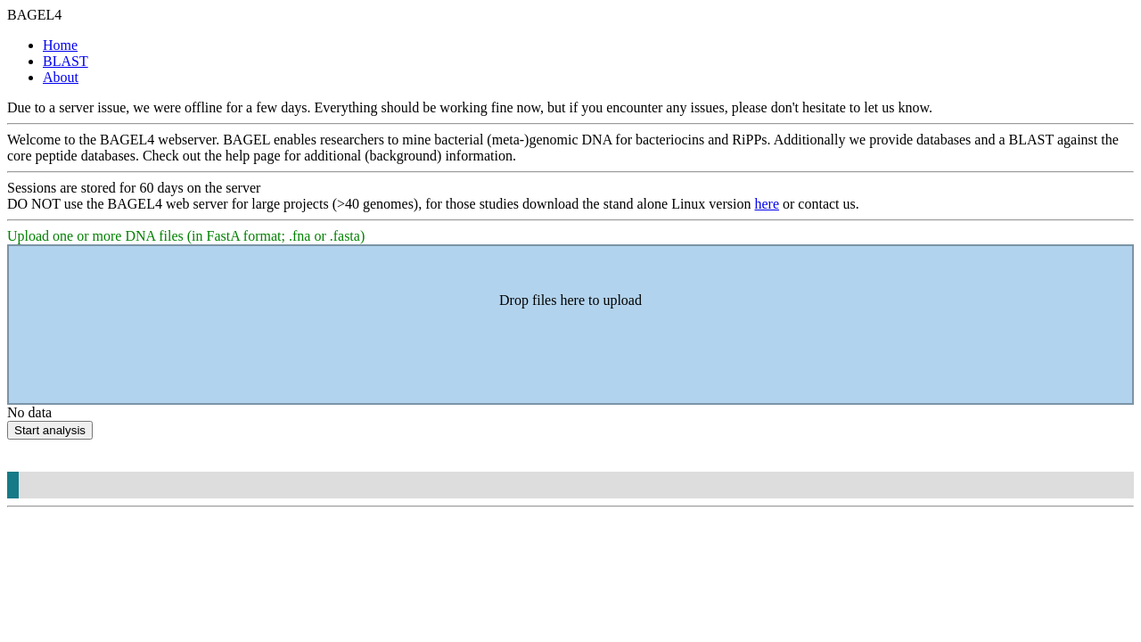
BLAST (65, 61)
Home (60, 45)
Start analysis (50, 430)
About (60, 77)
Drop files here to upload (570, 300)
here (766, 203)
